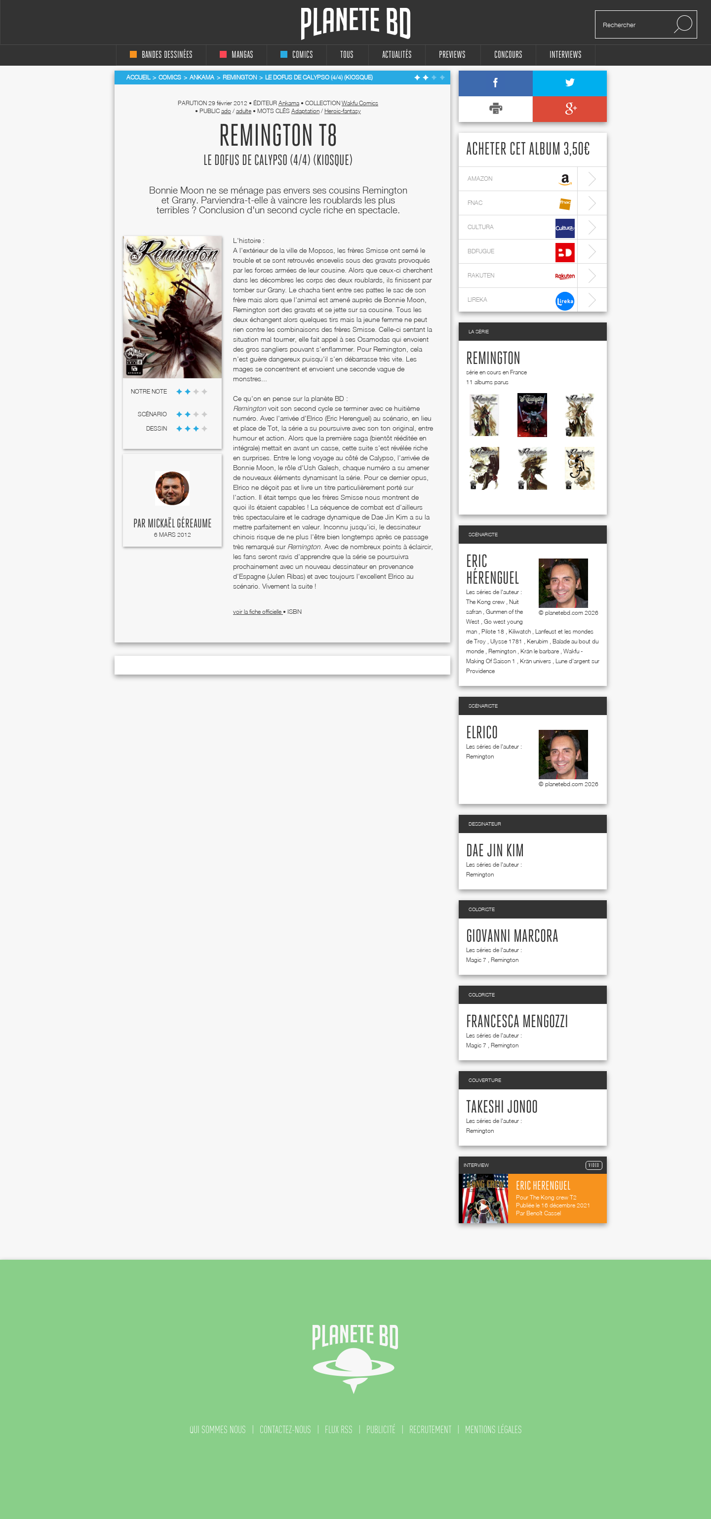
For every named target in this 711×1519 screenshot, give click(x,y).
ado (226, 111)
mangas (236, 55)
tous (347, 55)
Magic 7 (476, 959)
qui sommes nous (218, 1429)
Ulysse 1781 (506, 641)
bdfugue (521, 252)
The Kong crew (485, 601)
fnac (521, 204)
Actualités (397, 55)
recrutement (430, 1429)
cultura (521, 228)
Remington (493, 359)
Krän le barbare (539, 651)
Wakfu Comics (360, 103)
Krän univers (535, 661)
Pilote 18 (492, 631)
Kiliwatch (520, 631)
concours (508, 55)
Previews (452, 55)
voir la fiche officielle (258, 611)
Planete (355, 24)
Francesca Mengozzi (517, 1022)
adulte (243, 111)
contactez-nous (285, 1429)
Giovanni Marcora (512, 937)
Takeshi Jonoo (502, 1108)
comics (296, 55)
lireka (521, 301)
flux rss (339, 1429)
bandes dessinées (161, 55)
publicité (380, 1429)
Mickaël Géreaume (180, 524)
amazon (521, 180)
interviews (566, 55)
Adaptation (305, 111)
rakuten (521, 276)
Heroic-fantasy (342, 111)
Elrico (482, 733)
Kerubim (537, 641)
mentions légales (493, 1429)
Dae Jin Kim (495, 851)
